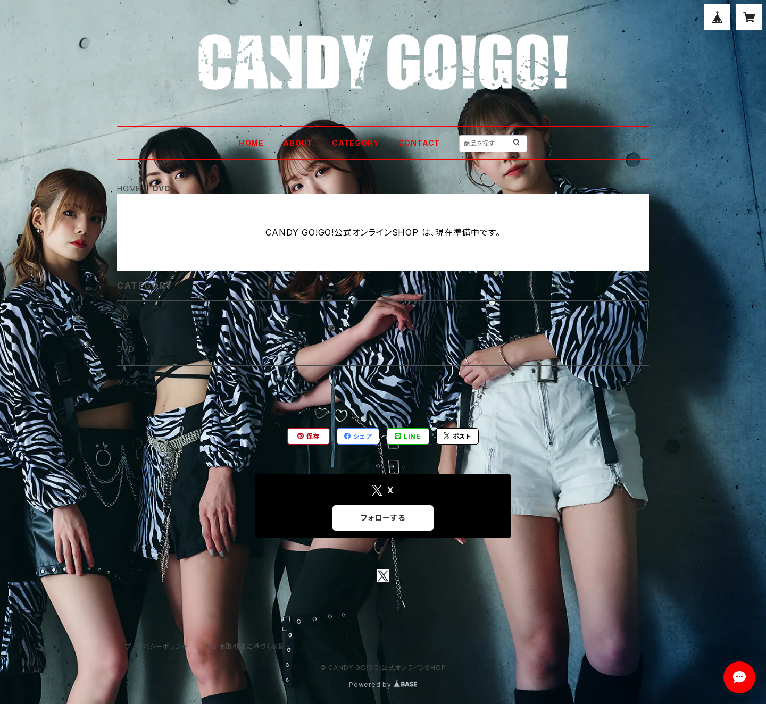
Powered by (383, 685)
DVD (125, 349)
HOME (251, 142)
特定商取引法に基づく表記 (245, 646)
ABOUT (298, 142)
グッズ (127, 381)
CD (123, 316)
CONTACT (419, 142)
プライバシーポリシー (157, 646)
